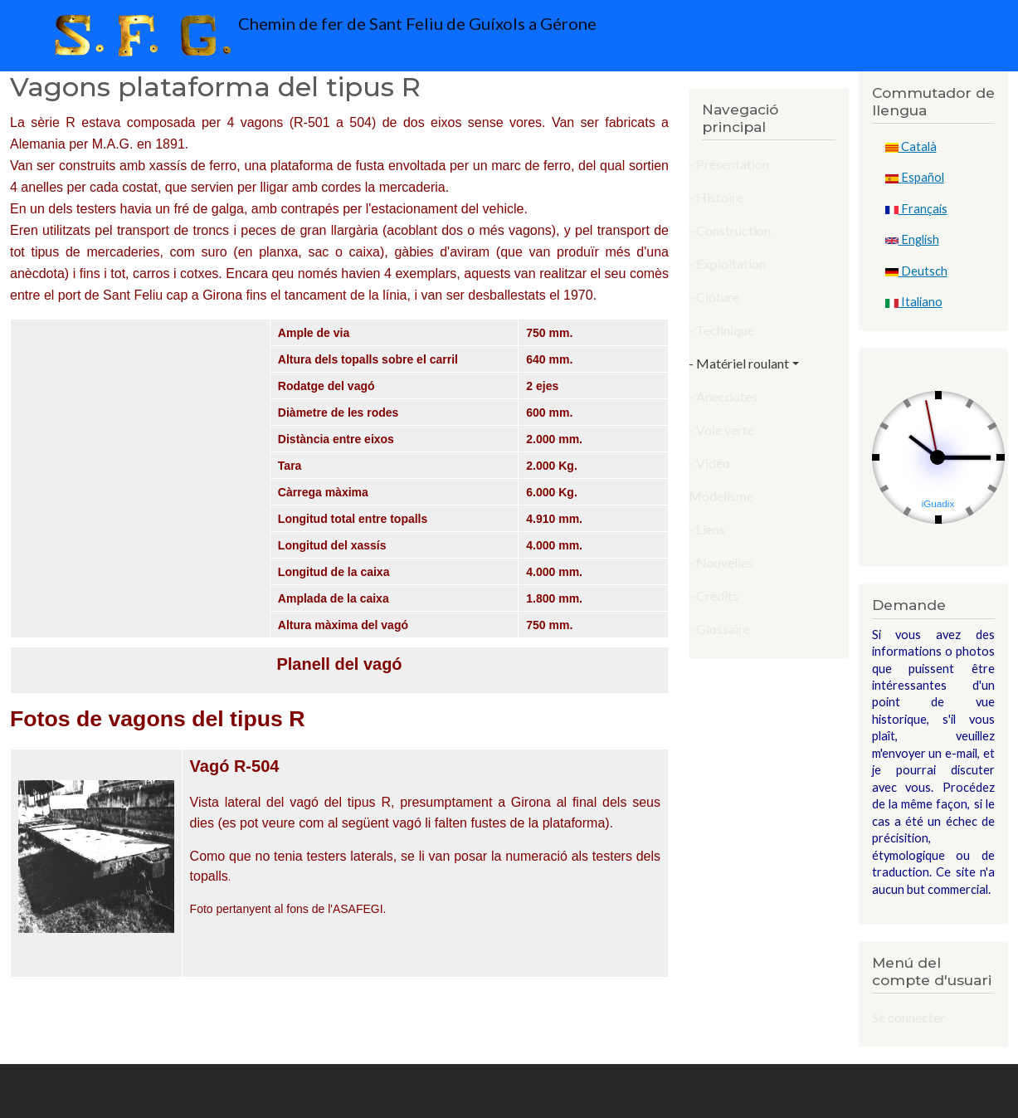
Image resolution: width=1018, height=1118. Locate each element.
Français (916, 209)
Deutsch (916, 271)
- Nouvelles (721, 562)
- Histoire (716, 197)
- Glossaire (719, 629)
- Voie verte (721, 429)
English (912, 239)
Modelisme (721, 496)
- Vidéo (709, 463)
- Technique (721, 330)
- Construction (730, 230)
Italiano (914, 302)
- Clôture (714, 297)
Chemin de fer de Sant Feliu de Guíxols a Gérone (321, 36)
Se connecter (908, 1017)
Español (914, 177)
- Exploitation (727, 263)
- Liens (707, 529)
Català (911, 146)
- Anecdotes (723, 396)
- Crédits (713, 595)
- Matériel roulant (739, 363)
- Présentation (729, 164)
